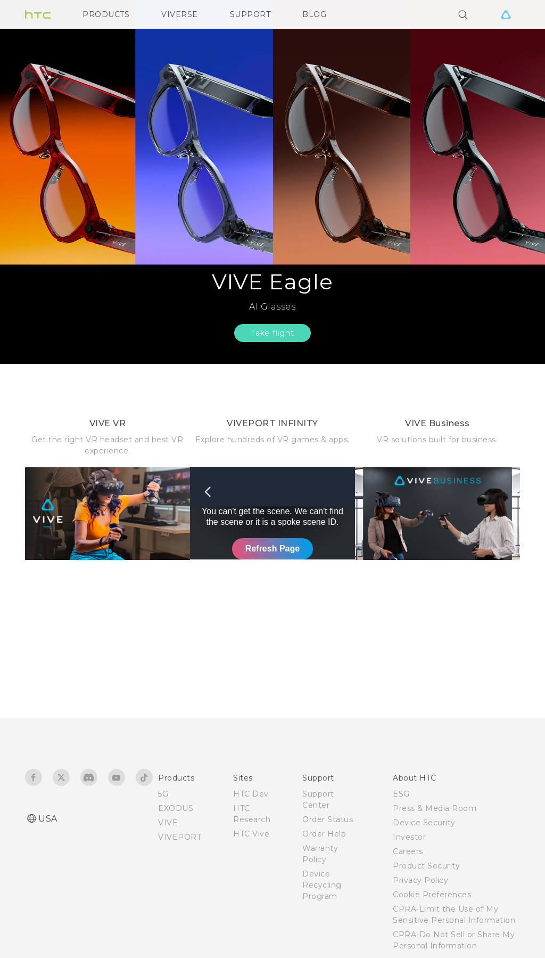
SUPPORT (250, 14)
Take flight (272, 333)
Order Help (324, 834)
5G (163, 794)
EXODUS (175, 808)
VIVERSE (179, 14)
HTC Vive (251, 834)
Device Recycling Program (322, 885)
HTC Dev (251, 794)
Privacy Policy (420, 880)
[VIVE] (506, 14)
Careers (408, 851)
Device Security (424, 822)
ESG (401, 794)
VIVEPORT (179, 837)
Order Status (327, 819)
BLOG (314, 14)
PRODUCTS (105, 14)
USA (47, 819)
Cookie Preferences (432, 894)
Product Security (426, 866)
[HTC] (38, 14)
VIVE (168, 822)
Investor (409, 837)
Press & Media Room (434, 808)
